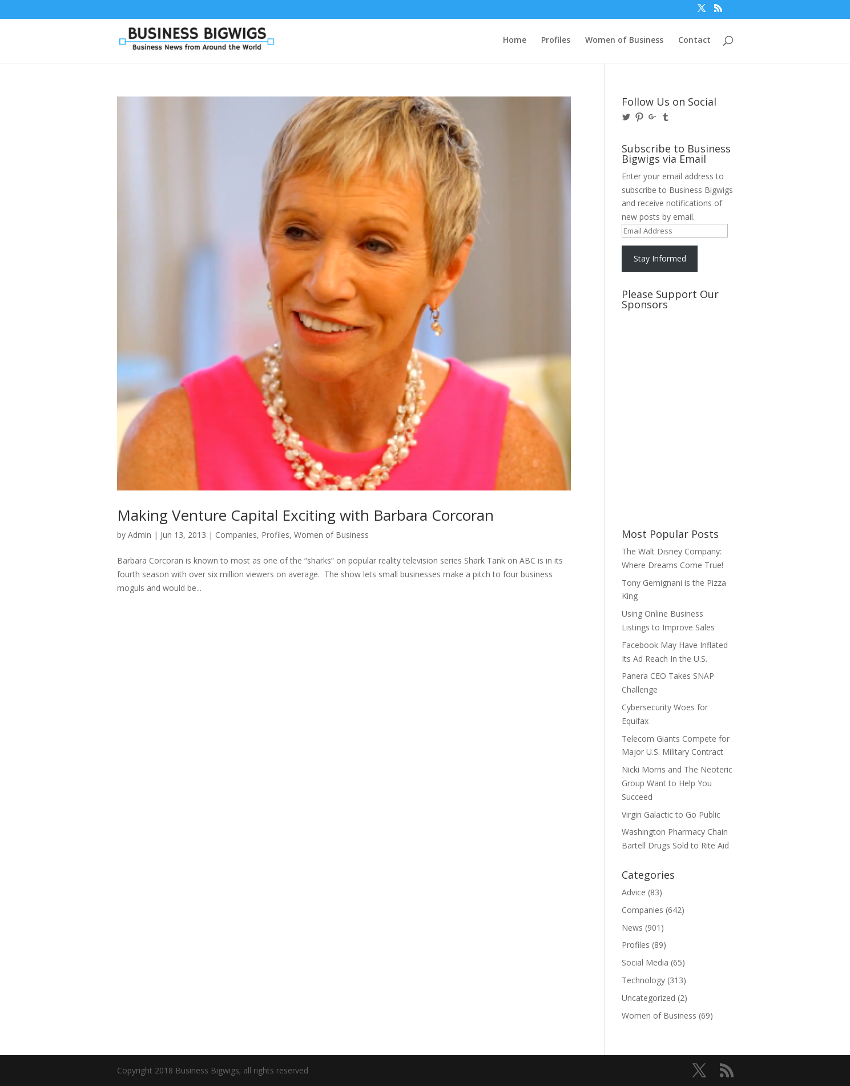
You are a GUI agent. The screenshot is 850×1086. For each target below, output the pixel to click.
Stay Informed (660, 258)
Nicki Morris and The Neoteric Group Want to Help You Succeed (677, 783)
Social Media (645, 962)
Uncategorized (648, 997)
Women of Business (624, 40)
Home (514, 40)
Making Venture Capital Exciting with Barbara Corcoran (305, 515)
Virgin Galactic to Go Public (671, 814)
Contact (694, 40)
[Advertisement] (673, 358)
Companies (236, 534)
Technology (643, 980)
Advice (634, 892)
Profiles (555, 40)
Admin (139, 534)
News (632, 927)
